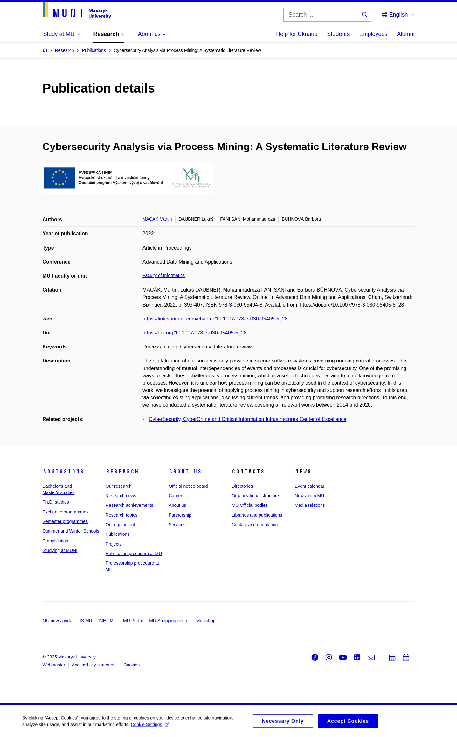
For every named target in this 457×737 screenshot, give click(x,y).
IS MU (86, 620)
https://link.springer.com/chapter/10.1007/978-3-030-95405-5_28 (214, 318)
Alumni (405, 34)
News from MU (309, 495)
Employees (373, 34)
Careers (176, 495)
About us (185, 471)
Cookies (131, 664)
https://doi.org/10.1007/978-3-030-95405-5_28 (194, 332)
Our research (119, 486)
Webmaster (54, 664)
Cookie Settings (150, 726)
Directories (242, 486)
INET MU (108, 620)
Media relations (310, 505)
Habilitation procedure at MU (134, 553)
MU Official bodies (249, 505)
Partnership (180, 515)
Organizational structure (255, 495)
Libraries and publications (257, 515)
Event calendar (309, 486)
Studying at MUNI (60, 550)
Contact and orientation (255, 524)
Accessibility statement (94, 664)
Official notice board (188, 486)
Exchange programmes (66, 511)
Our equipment (120, 524)
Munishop (206, 620)
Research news (121, 495)
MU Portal (133, 620)
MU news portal (58, 620)
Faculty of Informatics (163, 275)
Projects (114, 544)
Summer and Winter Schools (71, 531)
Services (177, 524)
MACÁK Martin (157, 219)
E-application (55, 540)
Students (338, 34)
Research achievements (129, 505)
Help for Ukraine (296, 34)
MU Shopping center (169, 620)
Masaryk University (77, 656)
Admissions (63, 471)
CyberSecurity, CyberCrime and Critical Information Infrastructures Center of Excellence (247, 419)
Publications (118, 534)
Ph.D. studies (56, 502)
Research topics (121, 515)
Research (122, 471)
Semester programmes (65, 521)
